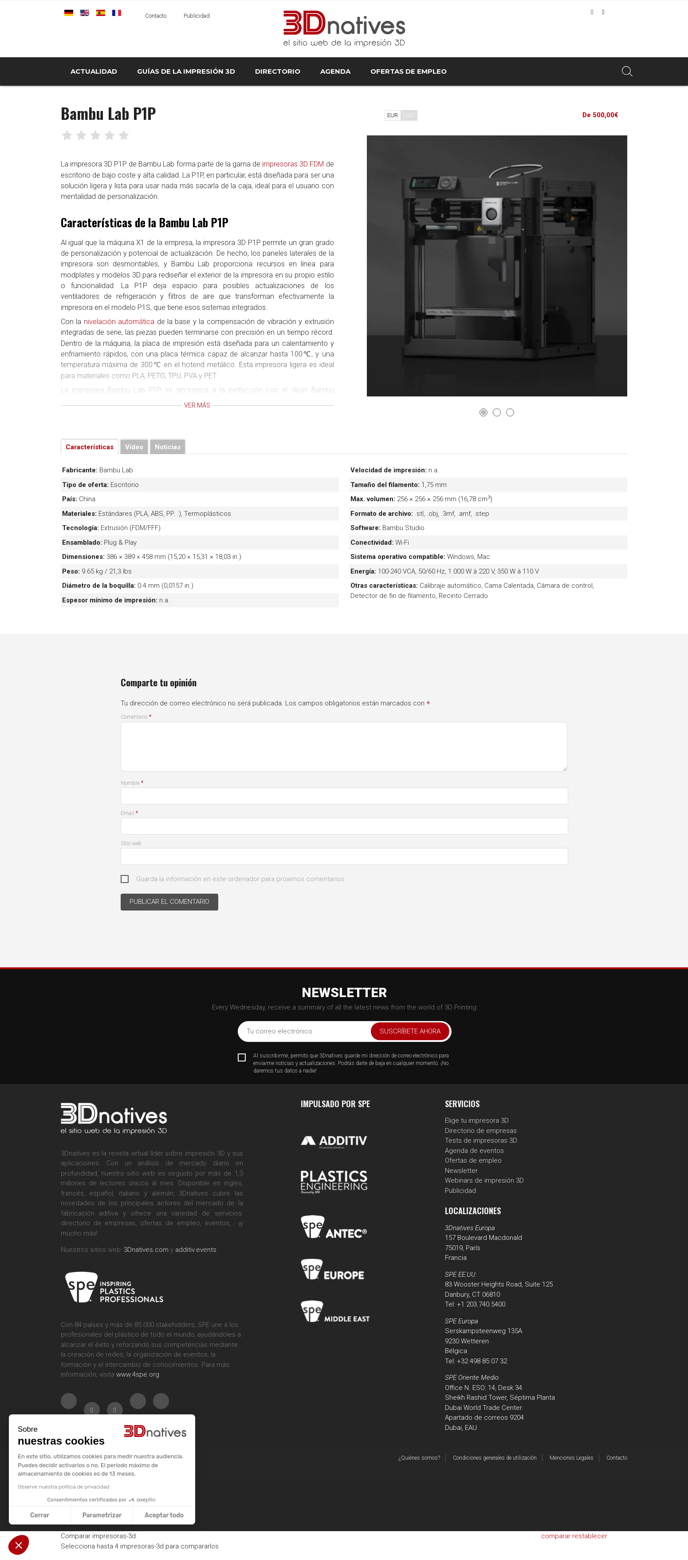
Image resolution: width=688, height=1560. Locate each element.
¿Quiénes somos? (419, 1458)
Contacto (155, 15)
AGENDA (335, 71)
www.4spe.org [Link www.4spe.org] (137, 1374)
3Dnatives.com (146, 1250)
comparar (555, 1536)
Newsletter (461, 1171)
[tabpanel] (497, 265)
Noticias (168, 447)
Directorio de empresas (481, 1131)
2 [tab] (497, 412)
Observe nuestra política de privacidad (63, 1487)
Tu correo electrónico (279, 1031)
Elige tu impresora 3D (477, 1120)
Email (129, 813)
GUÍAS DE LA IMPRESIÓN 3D (186, 71)
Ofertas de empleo (473, 1160)
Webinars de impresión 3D (484, 1180)
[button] (18, 1545)
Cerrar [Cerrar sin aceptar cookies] (39, 1515)
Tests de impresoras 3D (481, 1140)
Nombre (132, 783)
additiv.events (195, 1250)
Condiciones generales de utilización (495, 1458)
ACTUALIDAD (94, 71)
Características (90, 447)
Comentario (136, 717)
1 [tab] (483, 412)
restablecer (589, 1536)
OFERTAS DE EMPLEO (408, 71)
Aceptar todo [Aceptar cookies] (164, 1515)
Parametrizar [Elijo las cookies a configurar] (101, 1515)
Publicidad (197, 15)
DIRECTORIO (277, 71)
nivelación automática (123, 333)
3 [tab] (510, 412)
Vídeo (134, 447)
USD (409, 115)
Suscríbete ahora (410, 1031)
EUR (392, 115)
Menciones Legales (572, 1458)
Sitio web (131, 843)
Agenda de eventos (474, 1151)
